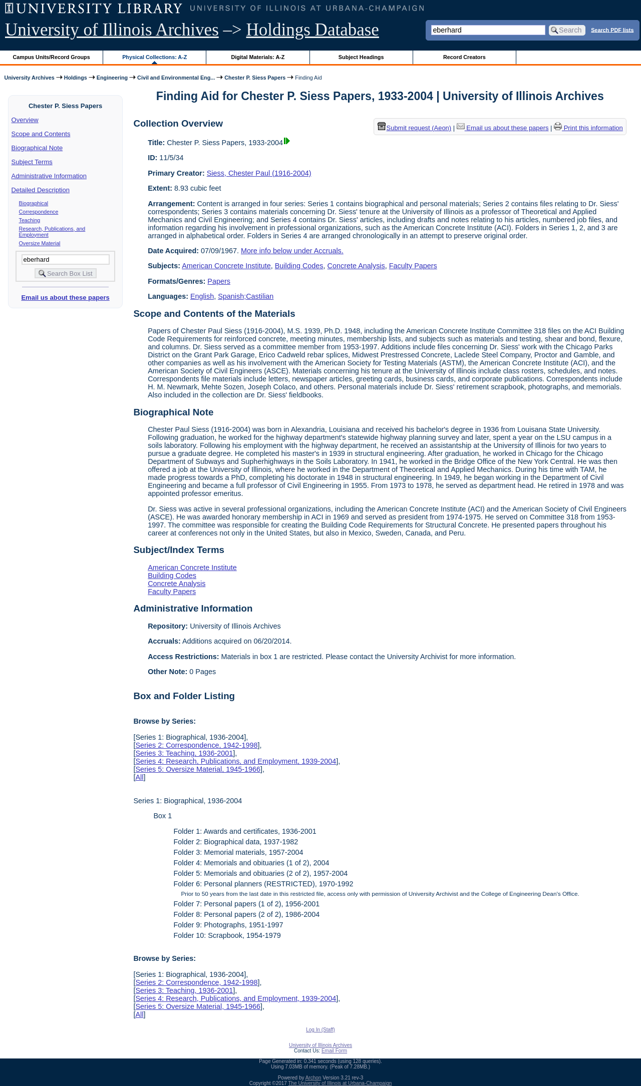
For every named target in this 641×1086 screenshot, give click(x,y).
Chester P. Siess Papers (254, 78)
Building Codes (299, 266)
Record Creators (464, 57)
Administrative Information (49, 176)
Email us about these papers (65, 297)
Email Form (334, 1050)
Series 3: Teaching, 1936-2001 (184, 753)
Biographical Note (37, 148)
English (202, 296)
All (139, 777)
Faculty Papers (413, 266)
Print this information (588, 128)
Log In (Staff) (320, 1029)
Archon (313, 1077)
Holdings (75, 78)
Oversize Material (40, 243)
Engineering (112, 78)
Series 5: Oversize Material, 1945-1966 (197, 769)
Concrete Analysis (356, 266)
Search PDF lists (612, 30)
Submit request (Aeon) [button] (415, 128)
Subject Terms (32, 162)
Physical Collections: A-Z (154, 57)
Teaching (30, 220)
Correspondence (39, 212)
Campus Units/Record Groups (51, 57)
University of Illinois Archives (112, 30)
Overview (25, 120)
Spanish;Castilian (245, 296)
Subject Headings (361, 57)
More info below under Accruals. (292, 251)
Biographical (34, 203)
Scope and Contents (41, 134)
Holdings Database (312, 30)
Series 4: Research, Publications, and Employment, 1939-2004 (235, 761)
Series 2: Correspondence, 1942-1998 (196, 745)
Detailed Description (41, 190)
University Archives (29, 78)
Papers (218, 281)
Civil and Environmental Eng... (176, 78)
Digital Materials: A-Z (257, 57)
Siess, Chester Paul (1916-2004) (259, 173)
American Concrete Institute (226, 266)
